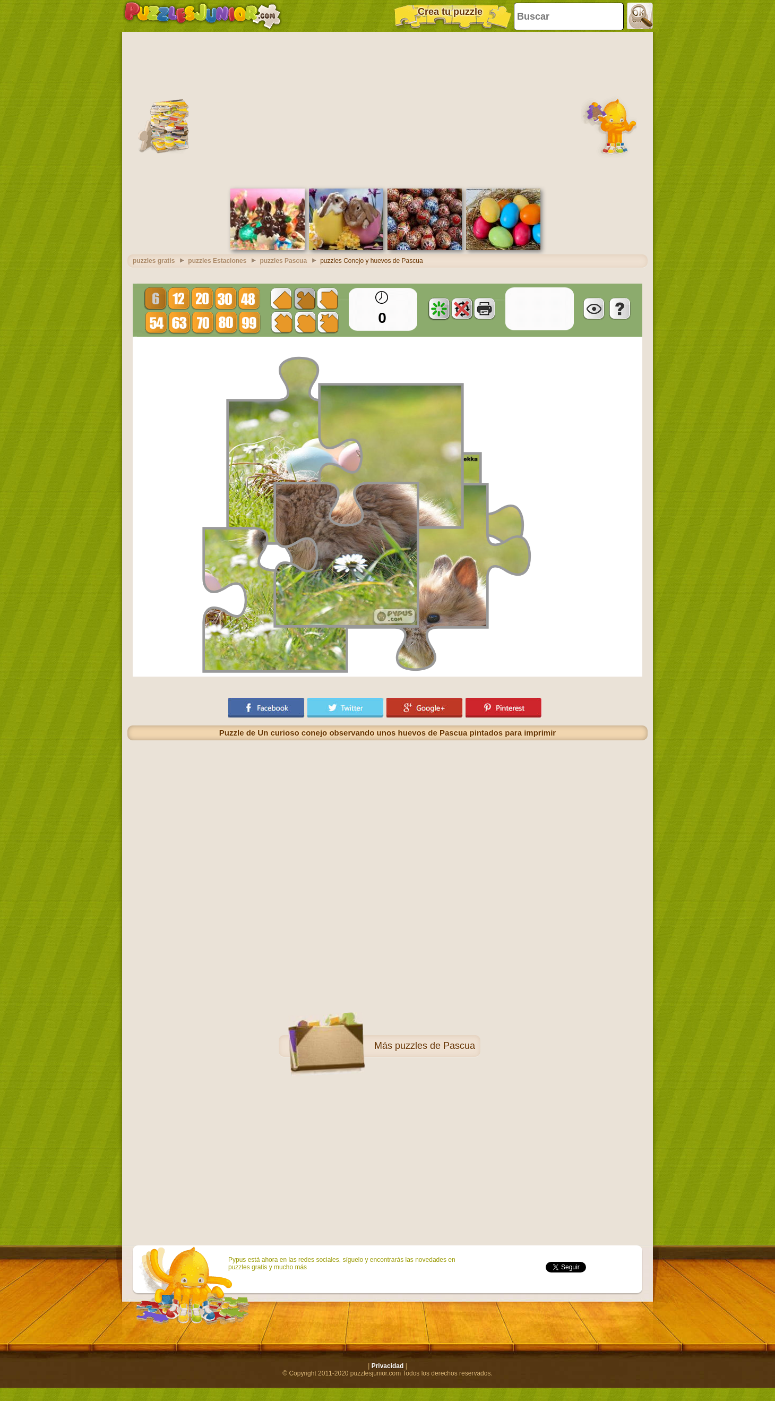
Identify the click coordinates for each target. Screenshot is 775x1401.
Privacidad (388, 1366)
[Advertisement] (387, 109)
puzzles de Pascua (435, 1045)
